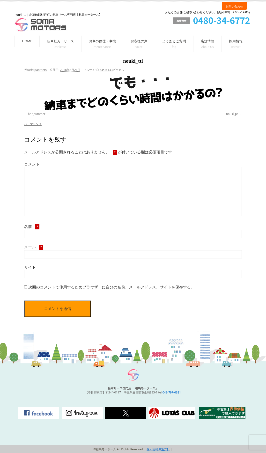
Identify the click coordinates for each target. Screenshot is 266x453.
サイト (30, 267)
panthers (40, 70)
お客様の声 (139, 41)
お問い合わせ (234, 6)
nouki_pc (232, 114)
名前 (31, 226)
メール (33, 246)
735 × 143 (106, 70)
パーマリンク (33, 124)
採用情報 (236, 41)
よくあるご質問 (174, 41)
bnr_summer (36, 114)
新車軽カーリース (60, 41)
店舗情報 (207, 41)
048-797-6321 (172, 392)
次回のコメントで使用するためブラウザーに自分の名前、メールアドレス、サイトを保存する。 (111, 287)
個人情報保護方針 (158, 449)
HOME (27, 41)
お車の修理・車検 (102, 41)
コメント (32, 164)
